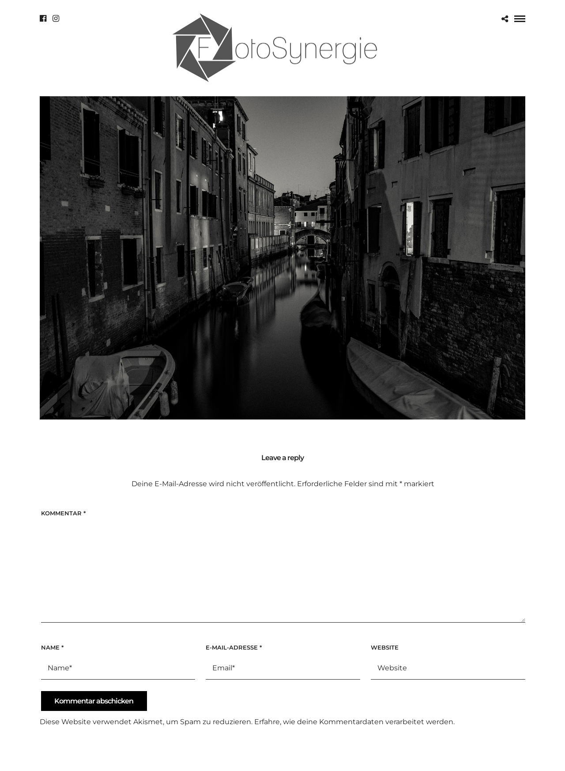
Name (52, 647)
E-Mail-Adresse (234, 647)
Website (385, 647)
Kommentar (63, 513)
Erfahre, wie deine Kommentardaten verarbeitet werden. (354, 722)
